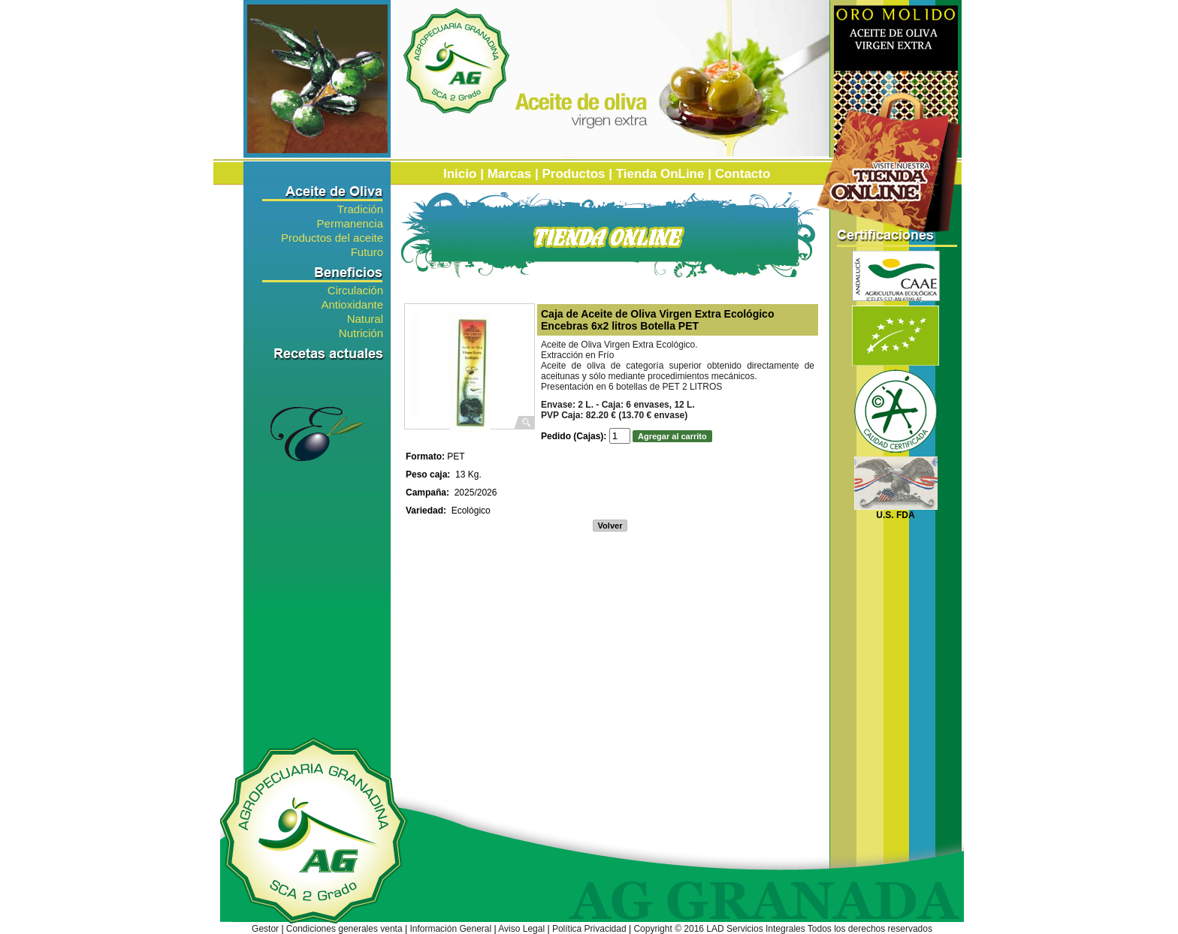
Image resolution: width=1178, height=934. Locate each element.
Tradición (360, 208)
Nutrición (361, 332)
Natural (365, 318)
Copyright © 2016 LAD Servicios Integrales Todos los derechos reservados (782, 928)
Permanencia (350, 222)
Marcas (510, 174)
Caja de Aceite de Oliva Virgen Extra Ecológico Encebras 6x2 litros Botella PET (657, 320)
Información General (450, 928)
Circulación (355, 289)
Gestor (265, 928)
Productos (573, 174)
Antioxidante (352, 303)
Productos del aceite (332, 237)
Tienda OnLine (660, 174)
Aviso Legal (521, 928)
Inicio (459, 174)
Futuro (367, 251)
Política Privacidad (589, 928)
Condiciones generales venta (344, 928)
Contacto (743, 174)
